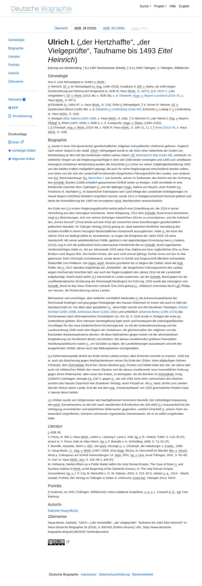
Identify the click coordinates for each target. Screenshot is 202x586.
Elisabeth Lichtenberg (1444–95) (118, 109)
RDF (13, 107)
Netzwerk (17, 99)
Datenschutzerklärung (114, 574)
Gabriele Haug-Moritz (63, 510)
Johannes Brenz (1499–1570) (157, 311)
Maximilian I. (96, 178)
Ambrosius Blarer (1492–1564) (98, 311)
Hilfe (173, 6)
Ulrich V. (162, 91)
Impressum (88, 574)
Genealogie (16, 40)
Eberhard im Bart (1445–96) (154, 155)
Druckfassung (20, 116)
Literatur (14, 56)
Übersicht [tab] (61, 28)
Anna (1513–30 (165, 127)
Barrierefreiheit (142, 574)
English (184, 6)
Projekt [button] (159, 6)
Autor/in (13, 73)
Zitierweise (15, 81)
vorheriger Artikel (22, 150)
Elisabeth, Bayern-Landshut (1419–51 (149, 95)
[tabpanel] (101, 292)
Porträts (13, 65)
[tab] (85, 28)
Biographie (15, 48)
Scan (14, 142)
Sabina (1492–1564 (83, 118)
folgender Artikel (21, 159)
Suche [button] (144, 6)
